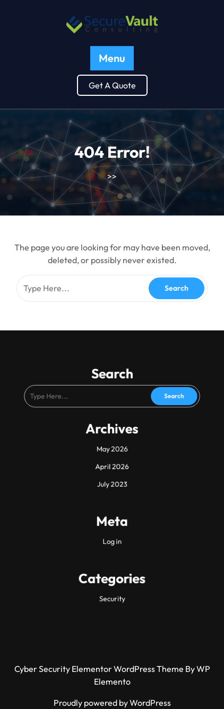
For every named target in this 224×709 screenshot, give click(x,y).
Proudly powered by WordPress (112, 702)
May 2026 (112, 449)
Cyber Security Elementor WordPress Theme (99, 668)
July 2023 (112, 479)
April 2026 (112, 464)
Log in (112, 527)
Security (112, 575)
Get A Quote (112, 85)
